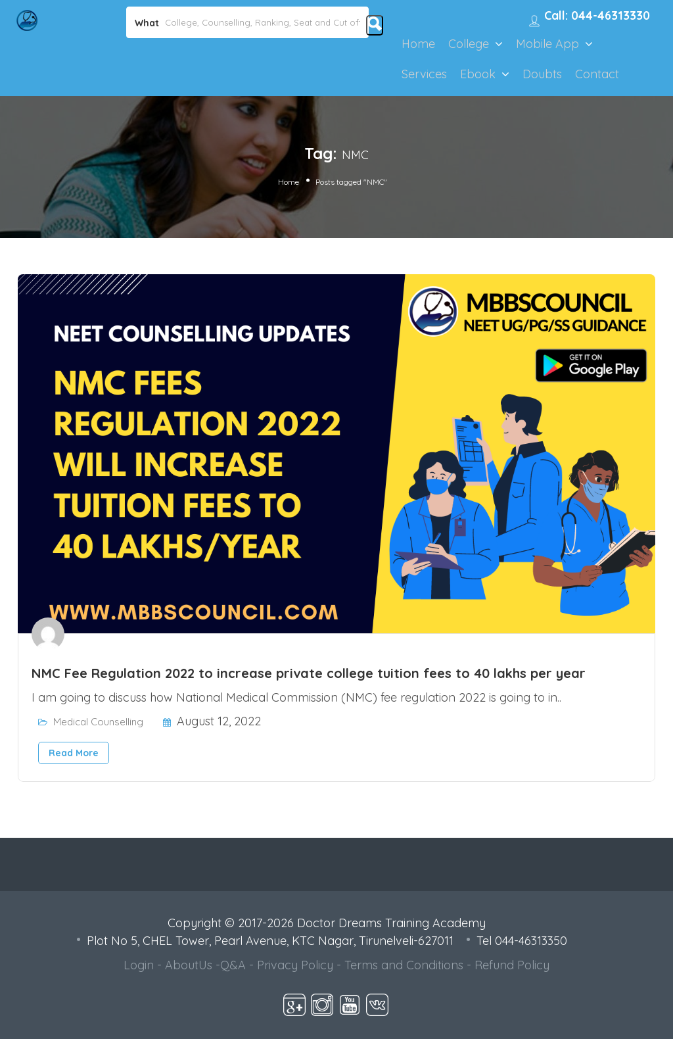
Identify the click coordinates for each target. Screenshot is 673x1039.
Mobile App (547, 43)
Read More (74, 753)
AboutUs (188, 965)
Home (418, 43)
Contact (597, 74)
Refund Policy (512, 965)
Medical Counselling (98, 721)
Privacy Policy (295, 965)
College (468, 43)
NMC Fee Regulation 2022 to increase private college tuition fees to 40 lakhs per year (309, 673)
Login (139, 965)
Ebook (478, 74)
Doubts (542, 74)
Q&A (233, 965)
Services (424, 74)
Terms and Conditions (403, 965)
